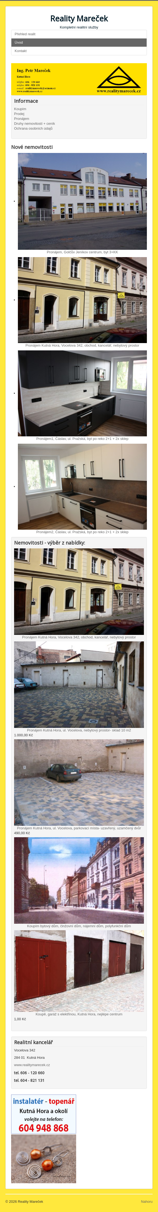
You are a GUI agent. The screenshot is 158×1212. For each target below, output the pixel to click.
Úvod (19, 42)
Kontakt (21, 51)
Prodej (19, 114)
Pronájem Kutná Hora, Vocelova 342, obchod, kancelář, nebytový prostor (82, 345)
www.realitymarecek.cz (32, 1065)
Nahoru (147, 1202)
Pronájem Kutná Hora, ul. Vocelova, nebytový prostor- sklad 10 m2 (79, 730)
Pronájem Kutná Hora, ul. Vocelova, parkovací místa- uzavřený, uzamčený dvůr (79, 828)
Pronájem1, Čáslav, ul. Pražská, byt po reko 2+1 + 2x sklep (82, 439)
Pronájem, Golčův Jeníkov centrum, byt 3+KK (82, 252)
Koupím (20, 109)
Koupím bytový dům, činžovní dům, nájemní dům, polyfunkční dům (79, 926)
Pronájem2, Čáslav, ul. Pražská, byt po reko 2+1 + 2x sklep (82, 532)
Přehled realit (25, 34)
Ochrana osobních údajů (33, 128)
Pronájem (21, 119)
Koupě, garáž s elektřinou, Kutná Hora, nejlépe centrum (79, 1014)
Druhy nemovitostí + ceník (34, 123)
